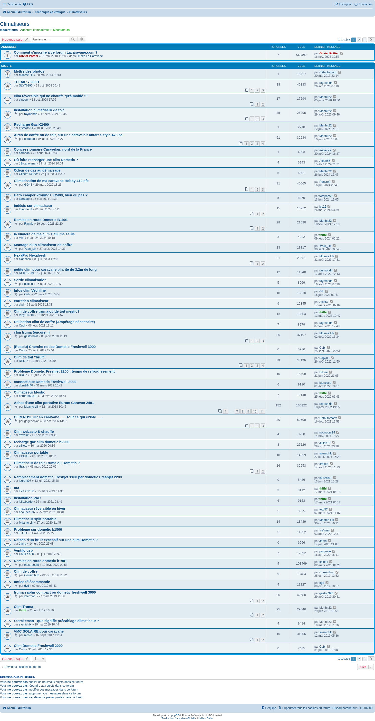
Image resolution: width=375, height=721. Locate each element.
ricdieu (28, 284)
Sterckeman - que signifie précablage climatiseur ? (56, 621)
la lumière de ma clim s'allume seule (44, 234)
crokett (323, 464)
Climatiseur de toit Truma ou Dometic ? (47, 463)
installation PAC (27, 498)
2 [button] (359, 40)
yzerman (29, 596)
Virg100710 (26, 315)
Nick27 (23, 361)
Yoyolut (24, 435)
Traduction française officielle (179, 718)
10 (255, 411)
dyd (21, 304)
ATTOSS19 (26, 273)
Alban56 (324, 161)
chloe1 (323, 562)
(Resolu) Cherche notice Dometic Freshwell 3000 (55, 347)
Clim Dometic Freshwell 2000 (38, 646)
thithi (323, 235)
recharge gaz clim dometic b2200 (41, 442)
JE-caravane (27, 163)
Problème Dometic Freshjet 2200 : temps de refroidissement (64, 371)
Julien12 (324, 443)
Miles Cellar (206, 718)
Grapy (23, 466)
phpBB (175, 715)
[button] (371, 39)
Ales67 (323, 302)
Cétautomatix (328, 72)
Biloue (23, 375)
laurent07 (25, 480)
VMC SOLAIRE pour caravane (39, 631)
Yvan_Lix (30, 248)
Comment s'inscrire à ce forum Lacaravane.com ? (55, 52)
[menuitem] (28, 4)
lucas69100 (26, 491)
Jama (22, 543)
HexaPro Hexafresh (30, 255)
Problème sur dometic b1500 (38, 529)
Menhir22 (325, 97)
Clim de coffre (26, 571)
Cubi (27, 294)
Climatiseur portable (31, 452)
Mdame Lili (26, 75)
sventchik (325, 453)
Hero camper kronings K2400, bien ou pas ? (51, 195)
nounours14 (327, 432)
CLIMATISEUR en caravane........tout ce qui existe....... (58, 417)
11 (262, 411)
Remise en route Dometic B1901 (41, 220)
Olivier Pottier (28, 56)
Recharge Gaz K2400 (31, 124)
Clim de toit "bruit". (30, 357)
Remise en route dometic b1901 (40, 561)
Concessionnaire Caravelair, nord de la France (53, 149)
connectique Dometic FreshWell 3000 (45, 382)
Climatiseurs (14, 24)
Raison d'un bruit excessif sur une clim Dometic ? (56, 540)
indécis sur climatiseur (33, 206)
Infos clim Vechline (30, 290)
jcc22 (322, 206)
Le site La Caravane (90, 56)
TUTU (23, 533)
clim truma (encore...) (32, 332)
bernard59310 (28, 396)
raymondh (326, 83)
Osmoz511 (26, 128)
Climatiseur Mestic (29, 392)
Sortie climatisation (30, 280)
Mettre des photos (29, 71)
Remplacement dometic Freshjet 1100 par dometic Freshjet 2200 (68, 477)
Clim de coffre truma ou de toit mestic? (46, 311)
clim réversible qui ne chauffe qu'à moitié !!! (51, 96)
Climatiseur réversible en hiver (39, 508)
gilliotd (23, 445)
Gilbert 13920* (28, 174)
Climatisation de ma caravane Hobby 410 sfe (51, 181)
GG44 (28, 184)
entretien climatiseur (31, 301)
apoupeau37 (27, 512)
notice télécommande (32, 582)
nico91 (28, 635)
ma (16, 488)
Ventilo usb (23, 550)
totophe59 (326, 196)
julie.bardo (26, 501)
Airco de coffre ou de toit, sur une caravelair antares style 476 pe (68, 135)
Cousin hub (26, 554)
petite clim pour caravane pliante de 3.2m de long (55, 269)
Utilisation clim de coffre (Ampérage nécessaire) (54, 322)
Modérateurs (61, 30)
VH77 (22, 238)
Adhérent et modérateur (35, 30)
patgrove (325, 551)
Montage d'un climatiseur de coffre (43, 245)
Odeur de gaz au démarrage (37, 170)
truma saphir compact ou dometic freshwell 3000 (55, 592)
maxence (325, 150)
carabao (29, 139)
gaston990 (31, 336)
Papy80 (324, 358)
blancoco (25, 259)
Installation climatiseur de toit (39, 110)
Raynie (28, 223)
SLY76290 (26, 85)
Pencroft (324, 181)
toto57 (323, 509)
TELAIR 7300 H (26, 82)
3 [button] (364, 40)
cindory (24, 99)
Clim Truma (23, 607)
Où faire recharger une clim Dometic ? (46, 160)
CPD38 (24, 456)
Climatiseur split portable (35, 519)
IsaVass (324, 530)
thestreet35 (31, 565)
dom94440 (26, 385)
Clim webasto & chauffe (34, 431)
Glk (321, 291)
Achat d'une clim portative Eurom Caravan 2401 (54, 403)
